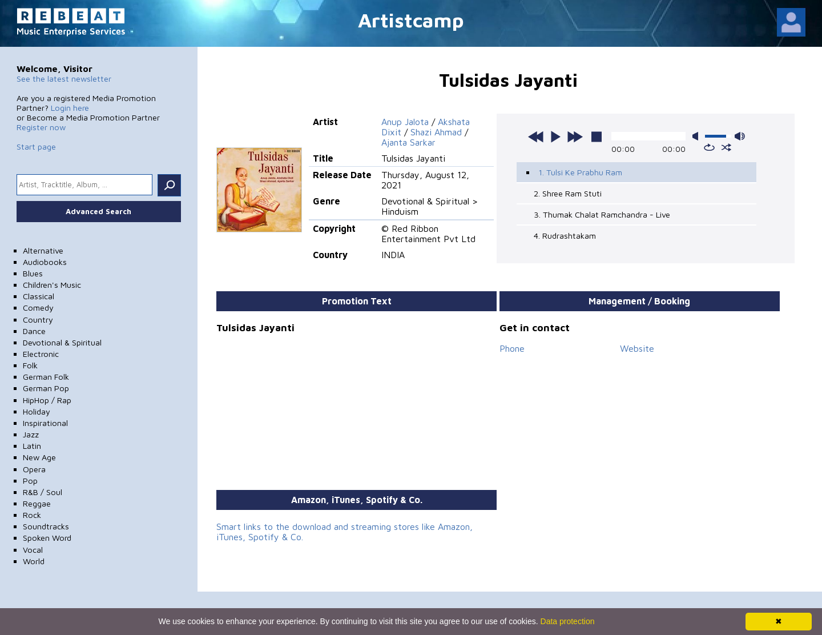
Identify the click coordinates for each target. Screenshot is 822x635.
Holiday (36, 411)
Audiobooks (45, 262)
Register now (41, 127)
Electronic (41, 354)
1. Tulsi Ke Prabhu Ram (580, 172)
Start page (36, 146)
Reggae (37, 503)
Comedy (38, 307)
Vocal (33, 549)
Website (637, 348)
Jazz (31, 434)
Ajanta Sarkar (408, 142)
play (555, 136)
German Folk (46, 376)
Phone (512, 348)
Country (38, 319)
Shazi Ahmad (436, 132)
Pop (30, 480)
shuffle (726, 147)
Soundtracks (46, 526)
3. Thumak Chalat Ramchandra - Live (602, 214)
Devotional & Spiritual (62, 342)
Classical (38, 296)
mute (697, 136)
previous (536, 136)
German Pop (46, 388)
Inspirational (45, 423)
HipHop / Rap (47, 400)
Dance (34, 331)
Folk (30, 365)
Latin (32, 446)
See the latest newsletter (64, 78)
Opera (34, 469)
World (34, 561)
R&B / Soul (42, 492)
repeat (709, 147)
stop (597, 136)
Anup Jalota (405, 121)
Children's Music (52, 285)
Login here (70, 107)
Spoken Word (47, 537)
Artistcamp (411, 19)
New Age (39, 457)
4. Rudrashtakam (565, 235)
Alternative (43, 250)
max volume (740, 136)
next (575, 136)
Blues (33, 273)
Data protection (568, 621)
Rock (32, 515)
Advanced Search (98, 211)
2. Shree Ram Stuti (568, 193)
